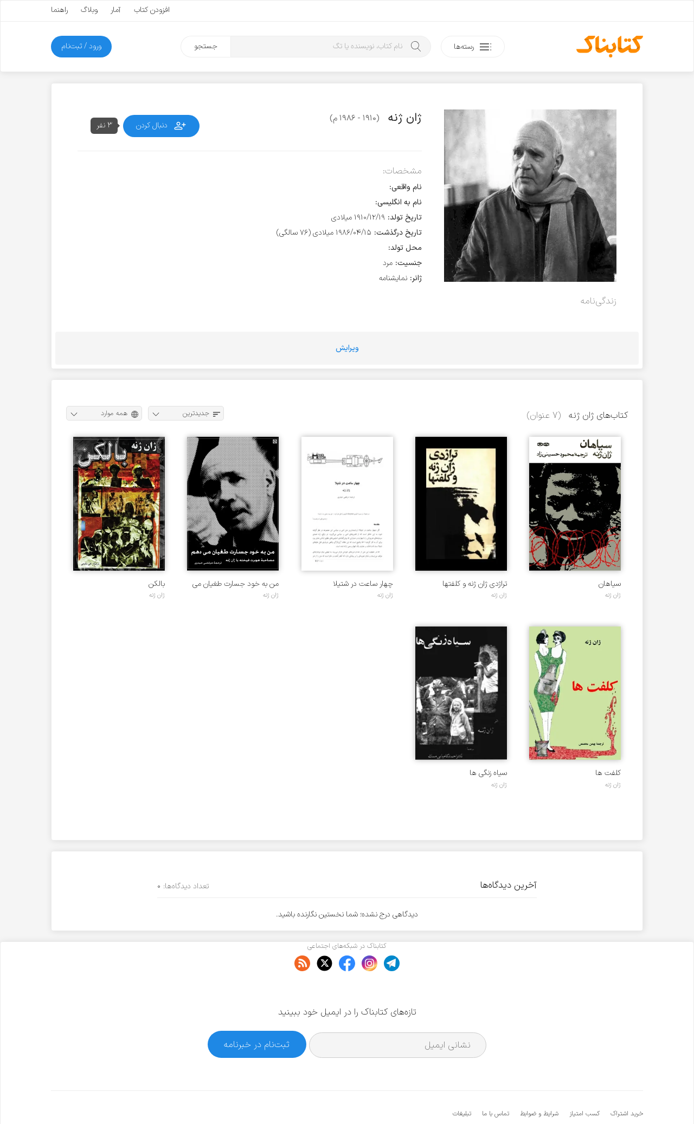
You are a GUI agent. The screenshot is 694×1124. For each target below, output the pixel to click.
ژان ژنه (613, 595)
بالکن (157, 584)
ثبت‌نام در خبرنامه (257, 1011)
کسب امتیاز (584, 1081)
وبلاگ (89, 10)
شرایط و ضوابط (539, 1081)
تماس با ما (495, 1081)
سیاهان (610, 584)
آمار (116, 10)
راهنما (59, 10)
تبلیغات (462, 1081)
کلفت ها (608, 773)
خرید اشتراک (627, 1081)
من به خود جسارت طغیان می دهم (235, 584)
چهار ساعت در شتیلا (363, 584)
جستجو (205, 46)
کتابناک (585, 1097)
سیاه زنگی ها (488, 773)
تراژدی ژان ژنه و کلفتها (474, 584)
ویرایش (347, 348)
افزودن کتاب (152, 10)
